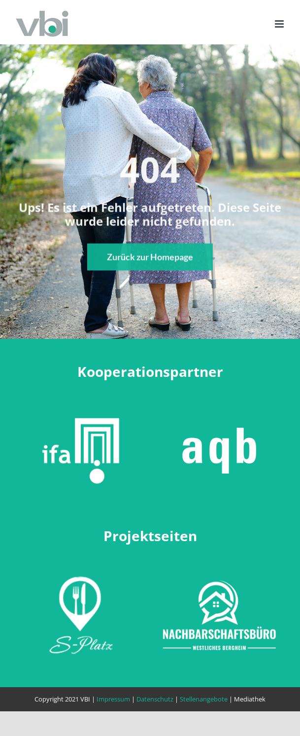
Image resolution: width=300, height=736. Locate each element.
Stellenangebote (204, 699)
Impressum (113, 699)
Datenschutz (154, 699)
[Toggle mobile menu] (280, 24)
